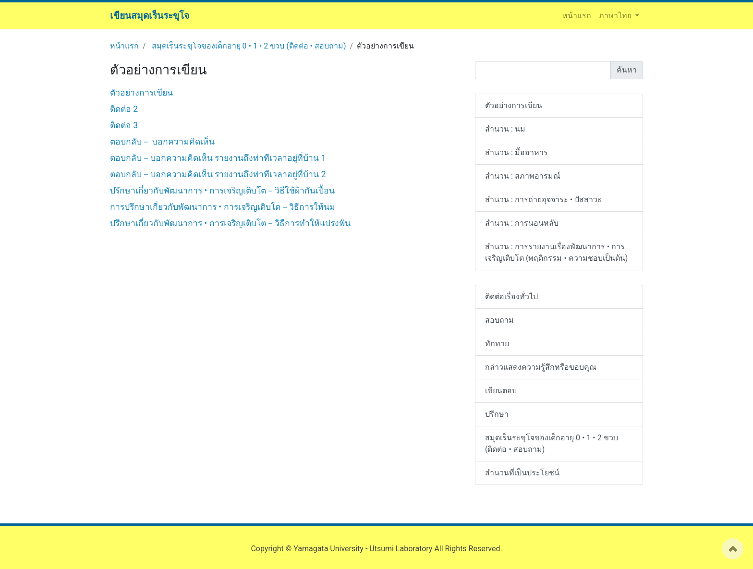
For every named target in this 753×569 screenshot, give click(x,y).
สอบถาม (499, 320)
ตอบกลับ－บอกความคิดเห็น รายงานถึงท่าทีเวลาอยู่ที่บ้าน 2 (218, 174)
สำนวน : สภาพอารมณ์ (522, 176)
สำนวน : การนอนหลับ (522, 223)
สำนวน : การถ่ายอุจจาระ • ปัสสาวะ (543, 199)
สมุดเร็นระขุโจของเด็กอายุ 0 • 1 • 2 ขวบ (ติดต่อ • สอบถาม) (249, 45)
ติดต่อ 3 (124, 125)
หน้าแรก (578, 15)
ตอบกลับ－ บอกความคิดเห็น (162, 141)
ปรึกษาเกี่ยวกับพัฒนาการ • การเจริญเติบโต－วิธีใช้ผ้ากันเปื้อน (222, 190)
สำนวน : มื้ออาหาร (516, 152)
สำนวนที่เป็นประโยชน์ (522, 472)
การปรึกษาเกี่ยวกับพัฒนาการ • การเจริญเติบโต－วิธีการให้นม (222, 207)
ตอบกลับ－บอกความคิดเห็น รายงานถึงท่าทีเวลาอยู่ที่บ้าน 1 (218, 158)
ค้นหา (627, 69)
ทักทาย (497, 343)
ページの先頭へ (732, 548)
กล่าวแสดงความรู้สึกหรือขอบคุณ (540, 367)
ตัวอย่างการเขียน (141, 92)
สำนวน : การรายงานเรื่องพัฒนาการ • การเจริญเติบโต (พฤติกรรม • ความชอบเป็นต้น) (556, 252)
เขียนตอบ (501, 390)
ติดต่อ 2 (124, 109)
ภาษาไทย (616, 15)
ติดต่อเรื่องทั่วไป (511, 296)
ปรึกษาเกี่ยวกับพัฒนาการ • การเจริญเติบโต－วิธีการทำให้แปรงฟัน (230, 223)
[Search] (543, 70)
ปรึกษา (497, 414)
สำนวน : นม (505, 128)
